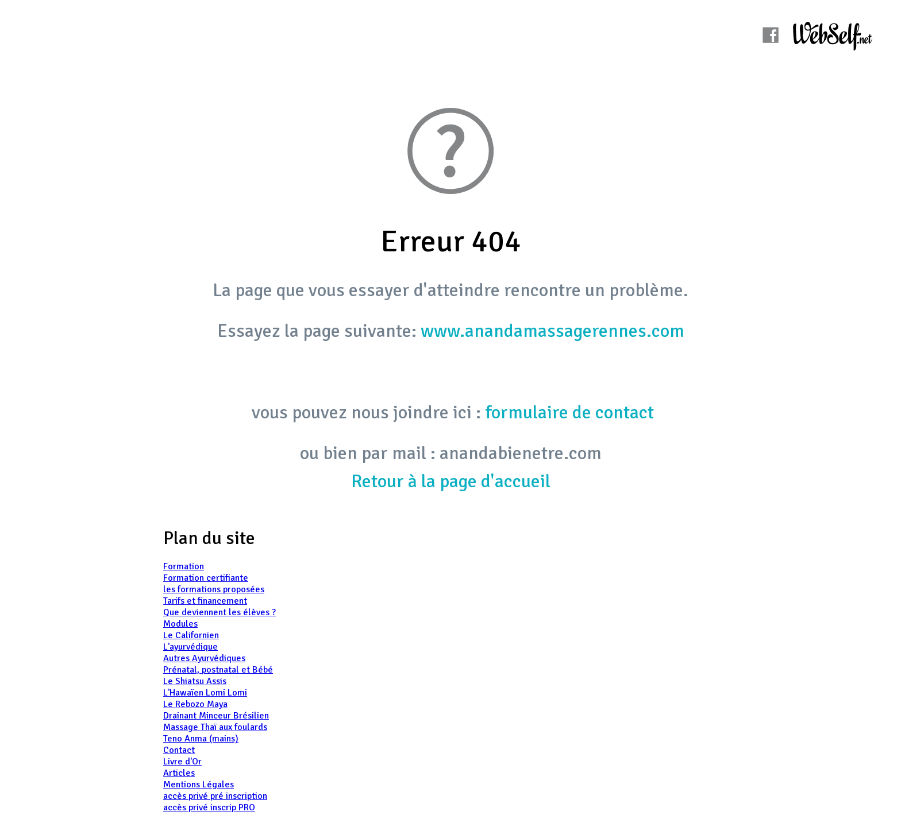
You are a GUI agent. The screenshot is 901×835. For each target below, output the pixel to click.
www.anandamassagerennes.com (552, 331)
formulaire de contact (569, 412)
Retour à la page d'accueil (450, 481)
